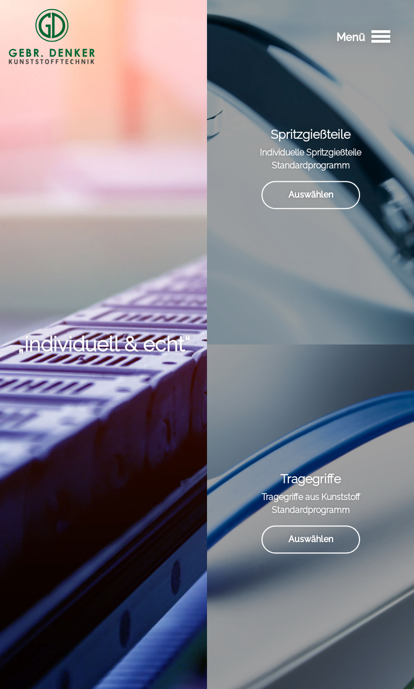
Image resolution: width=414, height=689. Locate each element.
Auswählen (310, 195)
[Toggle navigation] (381, 36)
